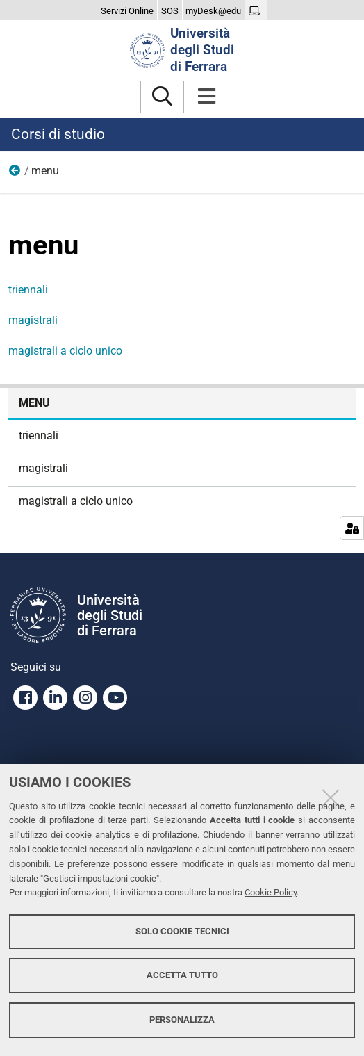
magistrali (33, 320)
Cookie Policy (271, 892)
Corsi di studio (58, 134)
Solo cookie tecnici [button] (182, 931)
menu (34, 402)
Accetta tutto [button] (182, 975)
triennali (28, 289)
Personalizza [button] (182, 1019)
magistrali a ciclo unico (65, 350)
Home (15, 173)
